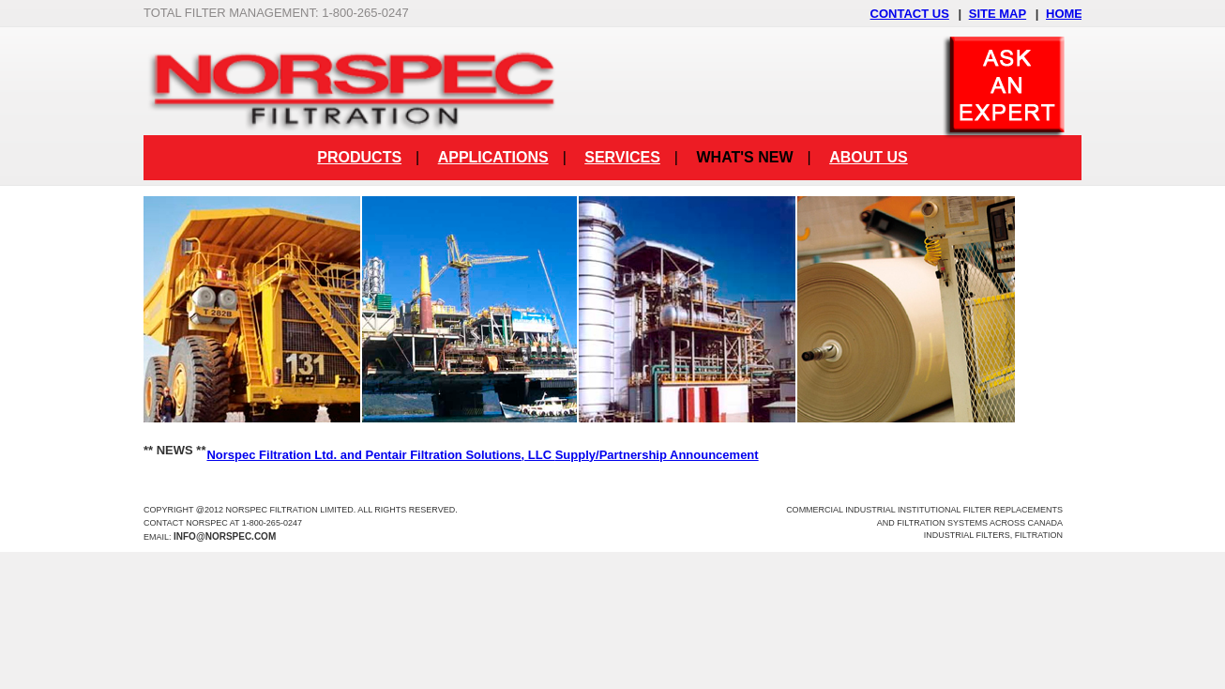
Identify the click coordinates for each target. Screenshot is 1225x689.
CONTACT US (909, 14)
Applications (493, 157)
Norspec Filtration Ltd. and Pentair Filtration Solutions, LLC (482, 455)
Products (359, 157)
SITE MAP (997, 14)
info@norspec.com (225, 536)
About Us (868, 157)
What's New (744, 157)
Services (622, 157)
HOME (1064, 14)
